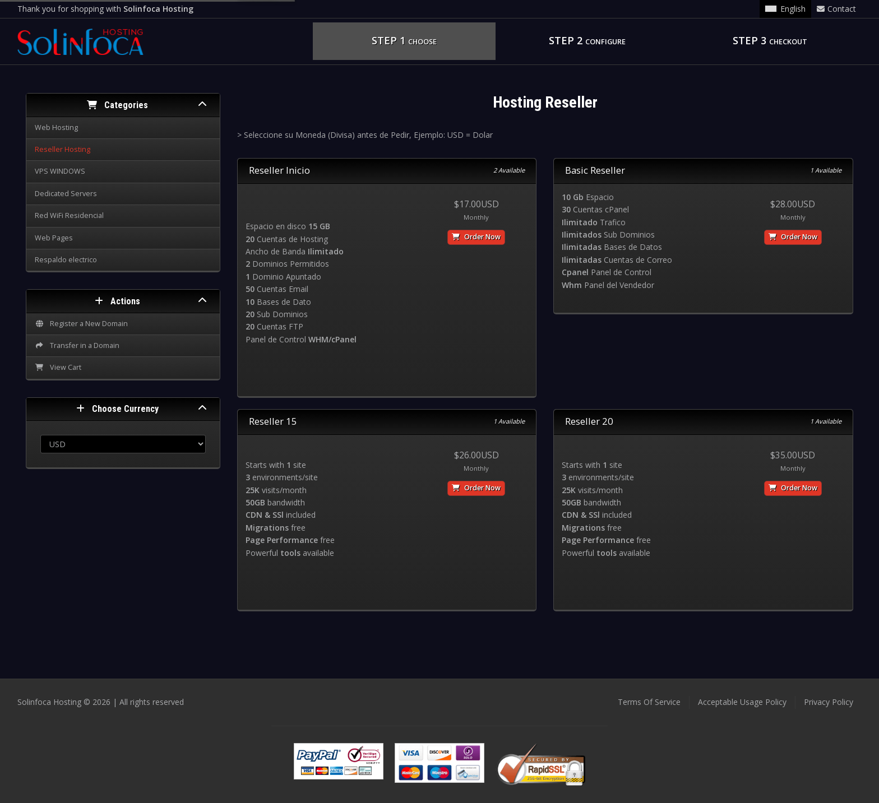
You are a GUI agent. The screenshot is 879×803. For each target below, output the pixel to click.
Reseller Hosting (62, 149)
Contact (836, 8)
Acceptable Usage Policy (742, 702)
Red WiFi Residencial (69, 215)
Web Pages (54, 238)
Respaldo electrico (66, 259)
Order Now (476, 237)
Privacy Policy (828, 702)
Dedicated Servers (66, 193)
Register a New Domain (81, 323)
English (785, 8)
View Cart (58, 367)
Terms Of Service (649, 702)
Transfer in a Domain (77, 345)
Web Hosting (56, 127)
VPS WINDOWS (60, 171)
